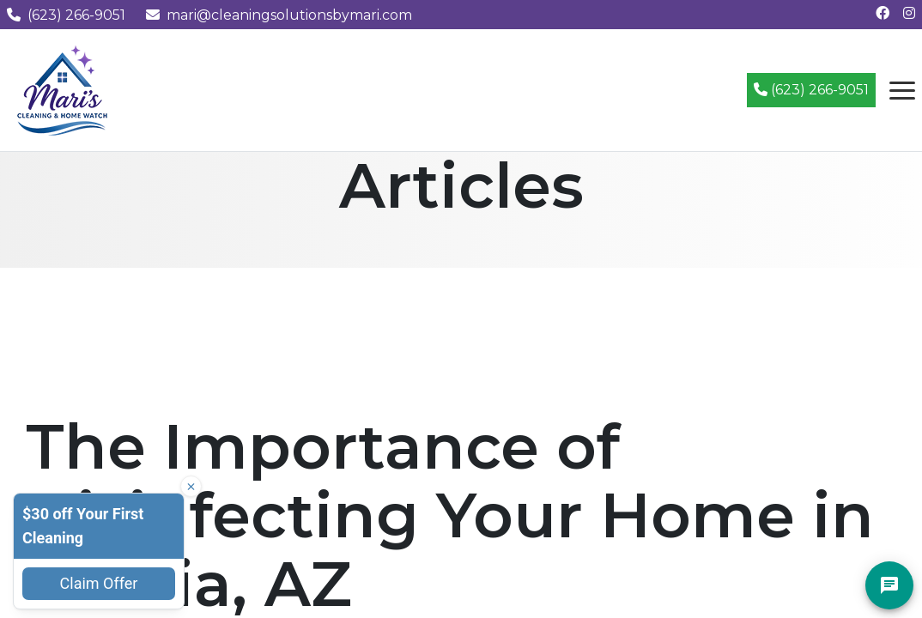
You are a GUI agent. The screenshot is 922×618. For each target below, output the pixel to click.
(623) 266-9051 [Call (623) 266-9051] (811, 90)
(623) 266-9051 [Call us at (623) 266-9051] (66, 15)
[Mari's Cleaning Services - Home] (62, 89)
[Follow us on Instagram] (909, 13)
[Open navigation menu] (902, 90)
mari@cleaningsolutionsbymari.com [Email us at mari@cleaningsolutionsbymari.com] (279, 15)
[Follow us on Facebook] (882, 13)
